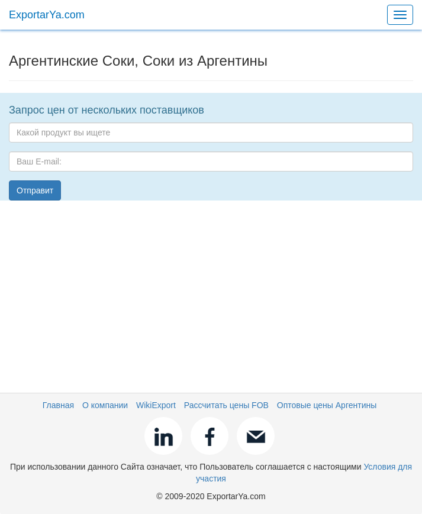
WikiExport (156, 405)
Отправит (35, 190)
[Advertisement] (211, 292)
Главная (58, 405)
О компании (105, 405)
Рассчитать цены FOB (226, 405)
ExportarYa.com (47, 15)
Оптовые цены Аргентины (327, 405)
